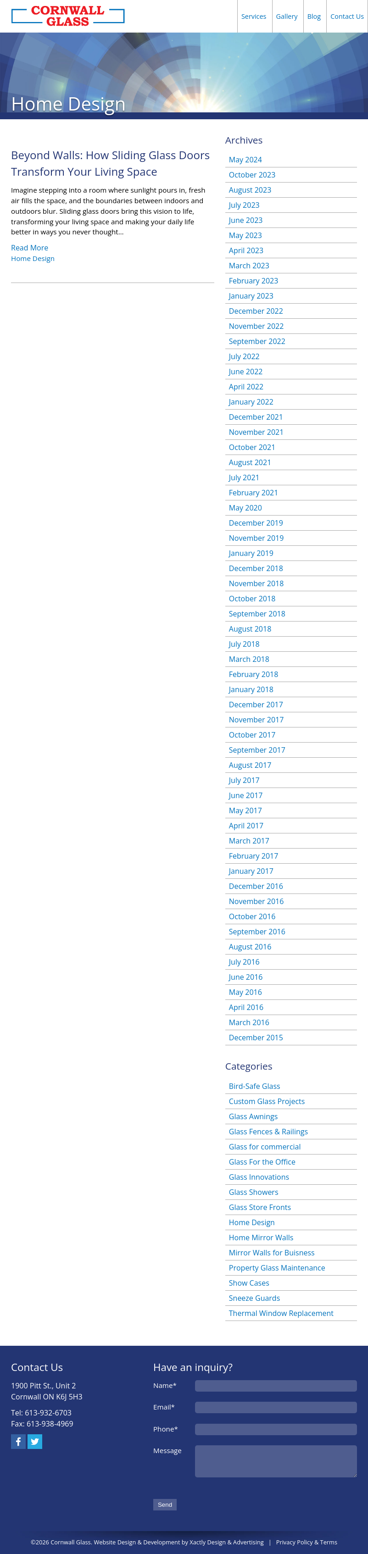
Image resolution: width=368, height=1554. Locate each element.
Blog (314, 16)
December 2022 (256, 311)
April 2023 (246, 250)
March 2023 (249, 266)
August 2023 (250, 190)
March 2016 (249, 1022)
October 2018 (252, 599)
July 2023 (244, 205)
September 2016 (257, 932)
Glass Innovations (259, 1177)
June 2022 (246, 371)
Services (254, 16)
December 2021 (256, 417)
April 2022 (246, 387)
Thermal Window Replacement (281, 1313)
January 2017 (251, 871)
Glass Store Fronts (260, 1207)
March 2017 (249, 841)
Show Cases (249, 1283)
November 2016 (256, 901)
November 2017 (256, 720)
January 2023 (251, 296)
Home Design (33, 258)
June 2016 (246, 977)
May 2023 (245, 235)
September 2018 (257, 614)
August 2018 (250, 629)
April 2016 (246, 1007)
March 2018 (249, 659)
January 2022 (251, 402)
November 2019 (256, 538)
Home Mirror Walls (261, 1237)
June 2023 (246, 220)
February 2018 (254, 674)
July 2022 (244, 356)
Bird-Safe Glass (254, 1086)
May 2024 (245, 160)
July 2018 (244, 644)
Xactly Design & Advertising (226, 1542)
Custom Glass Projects (267, 1101)
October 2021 (252, 447)
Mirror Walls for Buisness (272, 1253)
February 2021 (254, 493)
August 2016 (250, 947)
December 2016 (256, 886)
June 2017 (246, 795)
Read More (29, 248)
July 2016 (244, 962)
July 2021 (244, 477)
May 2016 (245, 992)
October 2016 (252, 916)
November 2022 (256, 326)
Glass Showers (254, 1192)
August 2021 (250, 462)
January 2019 (251, 553)
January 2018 (251, 689)
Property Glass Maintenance (277, 1268)
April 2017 (246, 826)
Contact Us (347, 16)
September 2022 (257, 341)
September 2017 (257, 750)
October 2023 (252, 175)
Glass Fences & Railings (268, 1132)
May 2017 (245, 810)
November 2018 (256, 583)
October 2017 (252, 735)
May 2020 (245, 508)
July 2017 (244, 780)
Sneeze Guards (254, 1298)
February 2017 (254, 856)
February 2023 (254, 281)
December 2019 (256, 523)
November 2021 (256, 432)
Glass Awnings (253, 1116)
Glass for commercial (265, 1147)
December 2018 (256, 568)
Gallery (287, 16)
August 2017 (250, 765)
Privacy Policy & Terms (306, 1542)
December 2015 (256, 1037)
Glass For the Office (262, 1162)
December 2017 (256, 704)
